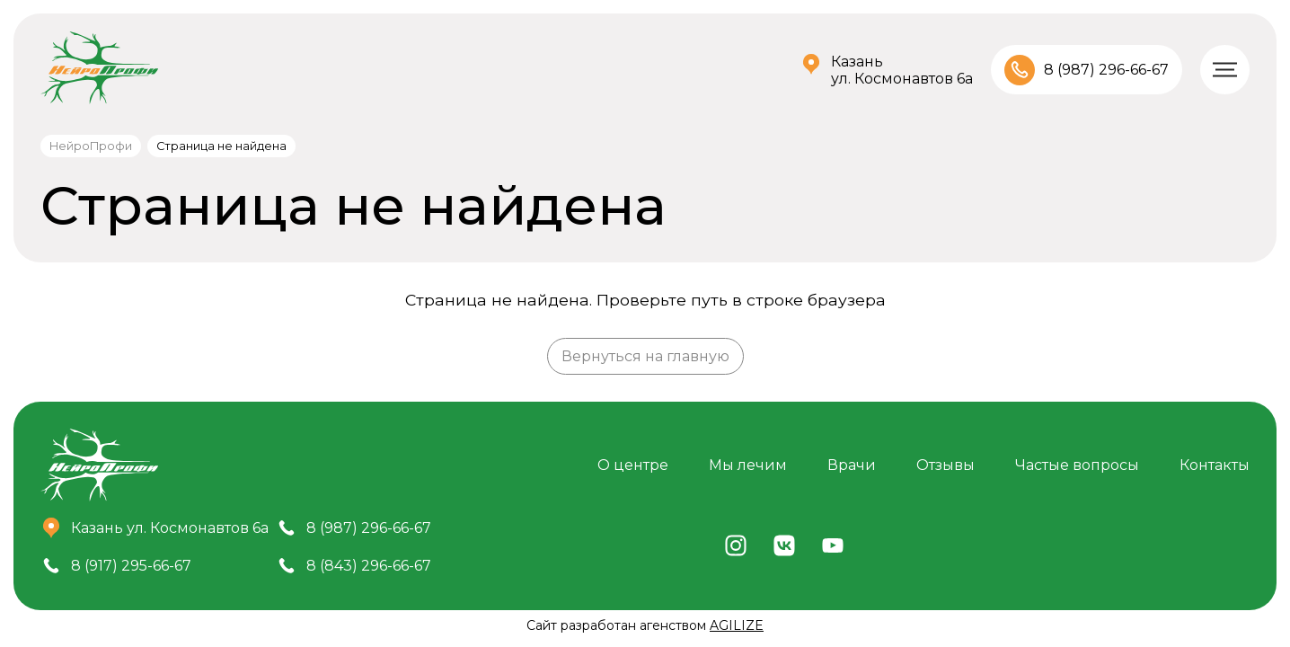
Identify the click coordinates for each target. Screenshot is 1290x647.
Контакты (1215, 465)
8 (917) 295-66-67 (131, 565)
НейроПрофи (90, 146)
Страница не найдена (221, 146)
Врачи (851, 465)
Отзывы (945, 465)
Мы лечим (748, 465)
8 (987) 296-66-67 (1106, 69)
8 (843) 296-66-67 (368, 565)
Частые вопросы (1077, 465)
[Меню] (1225, 69)
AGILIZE (737, 625)
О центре (632, 465)
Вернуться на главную (645, 356)
